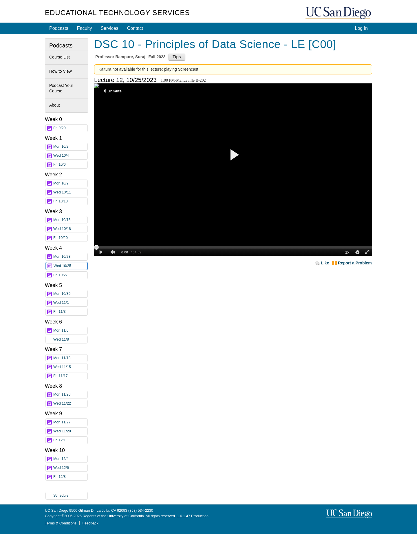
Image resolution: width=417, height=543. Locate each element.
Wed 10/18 (70, 229)
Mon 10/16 (70, 220)
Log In (361, 28)
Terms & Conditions (60, 523)
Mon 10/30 (70, 293)
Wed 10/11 (70, 192)
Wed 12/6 (70, 467)
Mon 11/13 (70, 358)
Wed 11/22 (70, 403)
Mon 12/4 (70, 458)
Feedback (90, 523)
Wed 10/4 (70, 155)
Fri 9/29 (70, 128)
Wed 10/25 (70, 266)
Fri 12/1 (70, 440)
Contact (135, 28)
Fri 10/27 (70, 275)
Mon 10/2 (70, 146)
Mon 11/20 (70, 394)
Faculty (84, 28)
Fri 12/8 (70, 476)
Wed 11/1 (70, 302)
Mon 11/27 (70, 422)
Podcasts (58, 28)
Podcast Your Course (61, 88)
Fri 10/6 (70, 164)
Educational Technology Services (117, 13)
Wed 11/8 (70, 339)
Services (109, 28)
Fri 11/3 (70, 311)
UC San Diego (339, 13)
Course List (59, 57)
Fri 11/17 (70, 376)
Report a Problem (355, 263)
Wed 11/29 (70, 431)
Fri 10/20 (70, 238)
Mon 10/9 (70, 183)
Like (325, 263)
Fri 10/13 (70, 201)
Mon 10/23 (70, 256)
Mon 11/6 (70, 330)
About (54, 105)
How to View (60, 71)
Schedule (61, 495)
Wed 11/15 (70, 367)
